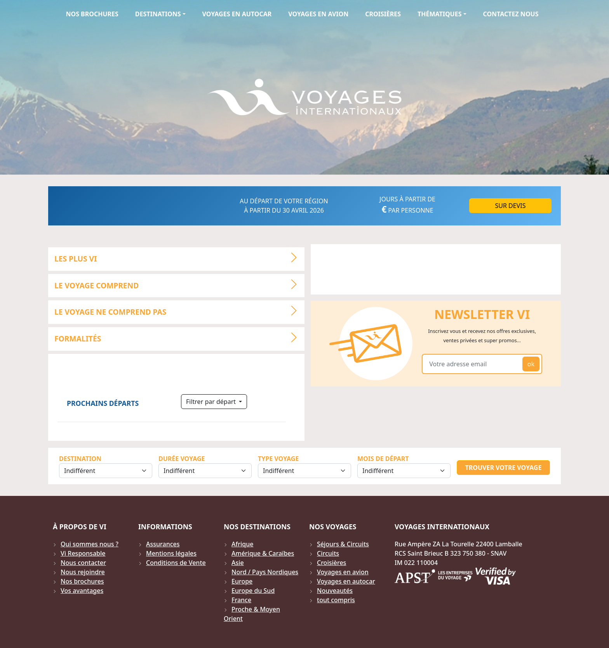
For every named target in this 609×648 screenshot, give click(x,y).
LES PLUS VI (179, 257)
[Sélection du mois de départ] (404, 470)
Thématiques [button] (439, 14)
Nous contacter (83, 562)
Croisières (383, 14)
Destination (80, 458)
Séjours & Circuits (343, 544)
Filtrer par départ (211, 401)
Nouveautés (335, 590)
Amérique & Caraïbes (262, 553)
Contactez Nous (511, 14)
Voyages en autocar (237, 14)
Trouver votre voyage (503, 467)
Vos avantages (82, 590)
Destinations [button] (158, 14)
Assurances (163, 544)
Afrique (242, 544)
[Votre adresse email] (473, 364)
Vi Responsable (83, 553)
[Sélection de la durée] (205, 470)
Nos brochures (92, 14)
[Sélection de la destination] (105, 470)
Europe (241, 581)
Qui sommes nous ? (89, 544)
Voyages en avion (318, 14)
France (241, 600)
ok (530, 364)
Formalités (179, 337)
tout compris (336, 600)
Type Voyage (278, 458)
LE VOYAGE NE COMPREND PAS (179, 311)
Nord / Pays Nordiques (264, 572)
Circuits (328, 553)
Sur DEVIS (510, 205)
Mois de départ (383, 458)
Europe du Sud (253, 590)
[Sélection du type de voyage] (304, 470)
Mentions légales (171, 553)
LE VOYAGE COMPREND (179, 284)
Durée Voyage (181, 458)
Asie (237, 562)
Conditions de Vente (176, 562)
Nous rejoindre (83, 572)
